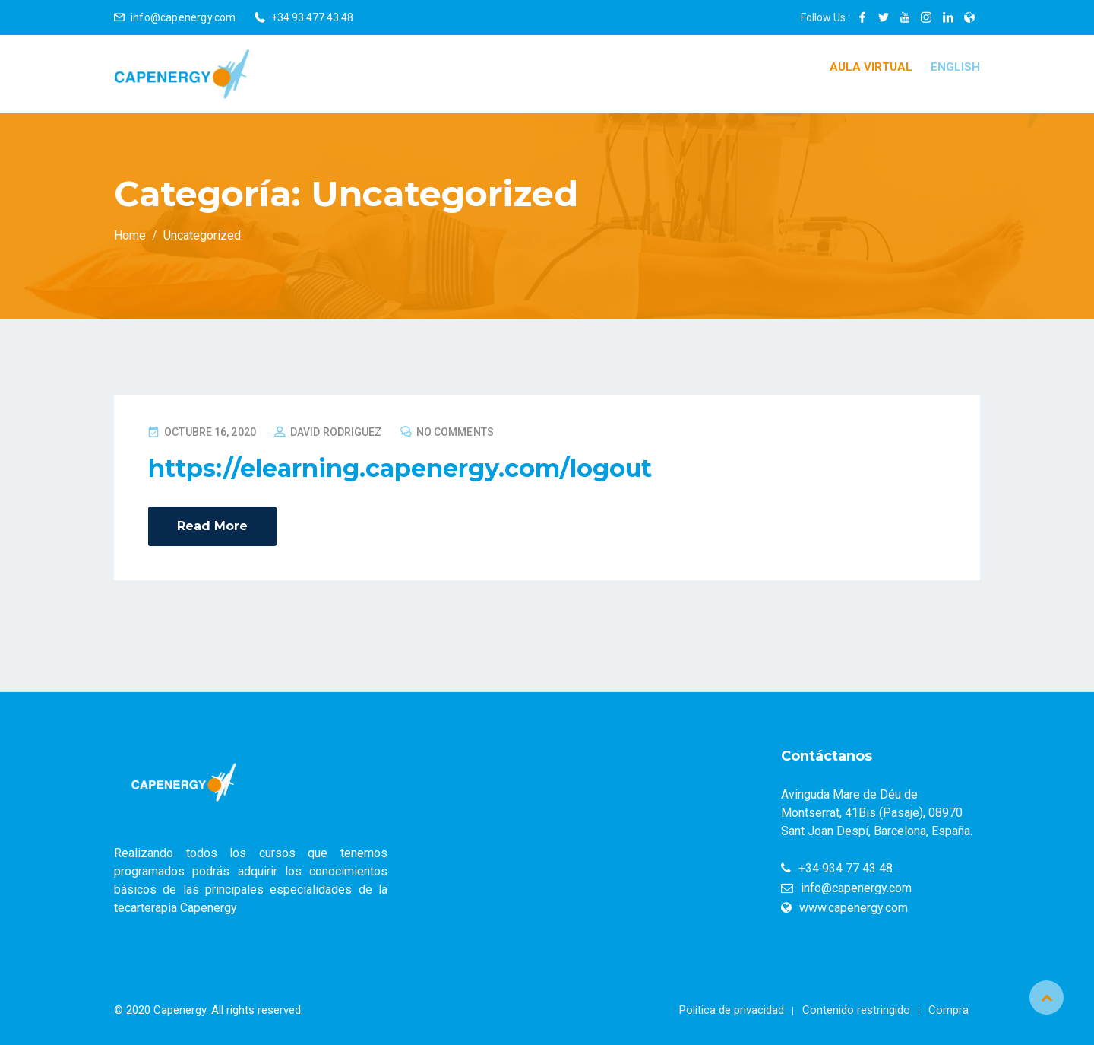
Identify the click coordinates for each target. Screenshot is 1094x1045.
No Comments (455, 432)
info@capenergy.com (183, 17)
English (955, 67)
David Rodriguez (336, 432)
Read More (212, 526)
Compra (948, 1010)
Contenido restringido (856, 1010)
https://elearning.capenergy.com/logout (400, 468)
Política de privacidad (731, 1010)
